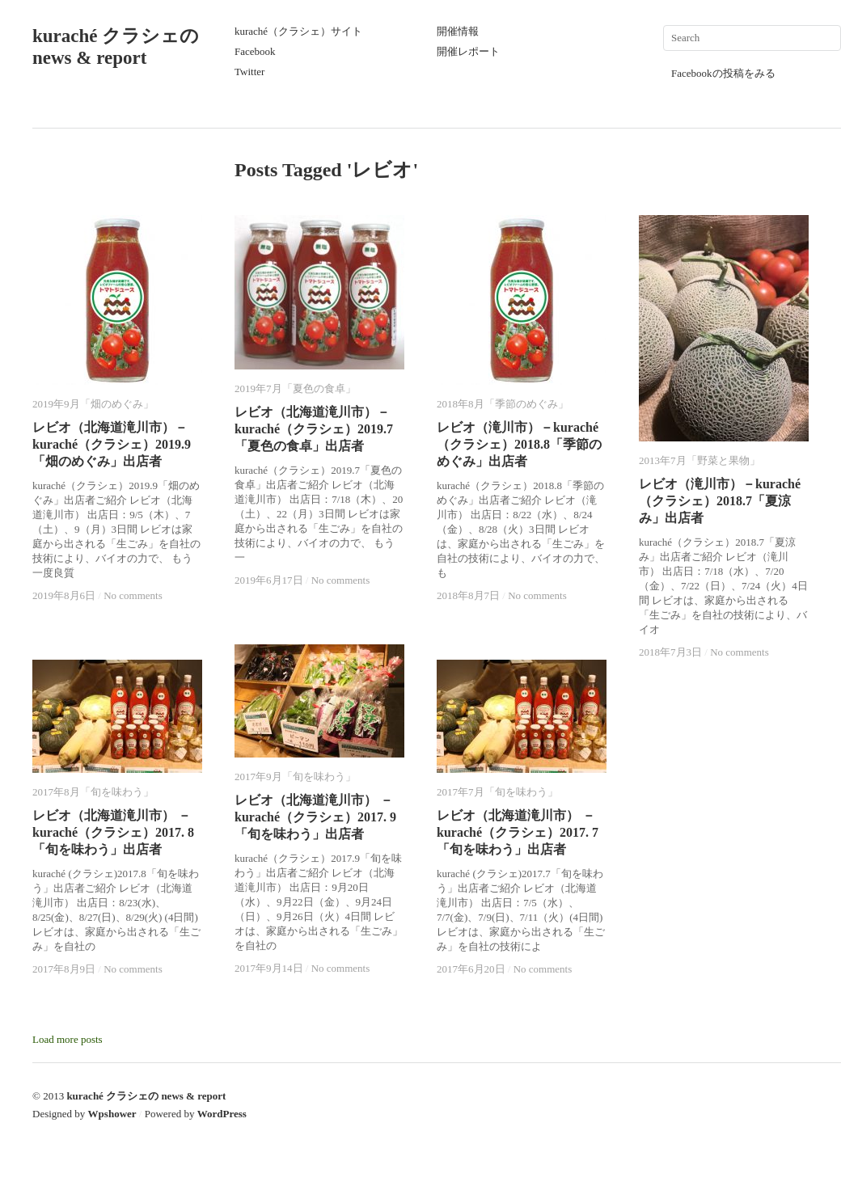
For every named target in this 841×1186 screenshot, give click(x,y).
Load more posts (67, 1039)
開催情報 (458, 31)
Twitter (249, 71)
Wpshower (112, 1114)
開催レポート (468, 51)
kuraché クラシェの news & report (146, 1096)
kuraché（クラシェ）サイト (298, 31)
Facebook (255, 51)
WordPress (222, 1114)
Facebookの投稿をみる (723, 73)
